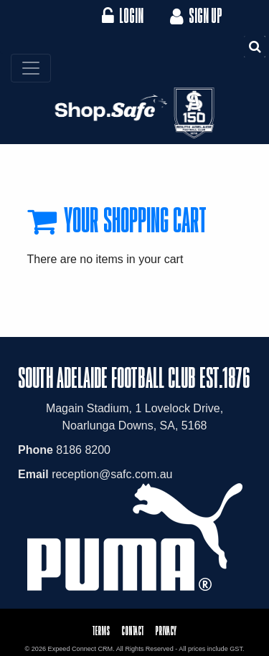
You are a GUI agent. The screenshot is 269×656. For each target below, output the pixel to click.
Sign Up (194, 15)
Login (122, 15)
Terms (101, 630)
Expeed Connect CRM (80, 648)
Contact (132, 630)
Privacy (165, 630)
